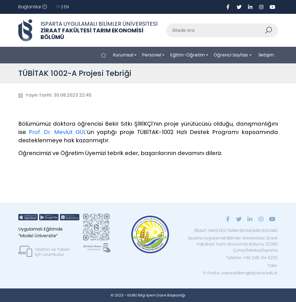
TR (57, 7)
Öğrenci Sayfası (231, 55)
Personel (151, 55)
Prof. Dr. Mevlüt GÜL (57, 132)
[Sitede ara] (215, 30)
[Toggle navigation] (32, 7)
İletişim (266, 55)
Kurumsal (123, 55)
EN (66, 7)
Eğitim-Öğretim (187, 55)
